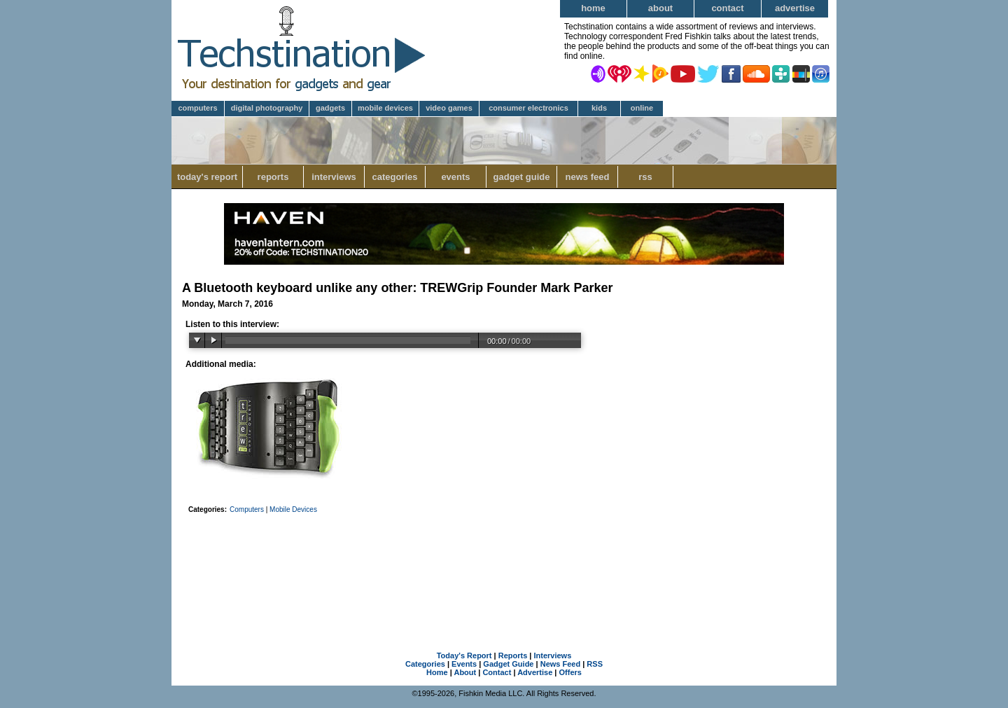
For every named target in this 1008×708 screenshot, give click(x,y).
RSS (645, 177)
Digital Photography (267, 108)
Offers (570, 672)
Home (593, 8)
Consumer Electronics (528, 108)
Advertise (795, 8)
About (660, 8)
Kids (599, 108)
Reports (273, 177)
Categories (394, 177)
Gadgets (330, 108)
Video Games (449, 108)
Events (455, 177)
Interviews (334, 177)
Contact (727, 8)
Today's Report (207, 177)
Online (642, 108)
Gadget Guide (521, 177)
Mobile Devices (385, 108)
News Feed (588, 177)
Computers (197, 108)
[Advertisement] (504, 564)
